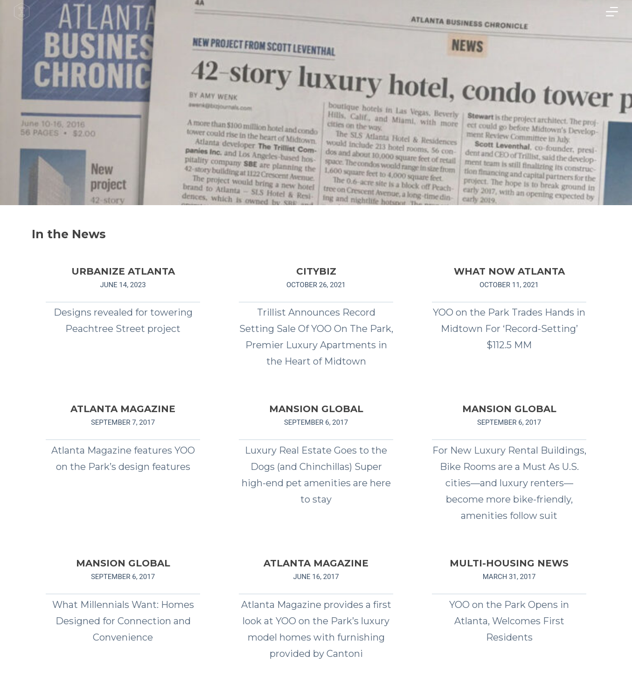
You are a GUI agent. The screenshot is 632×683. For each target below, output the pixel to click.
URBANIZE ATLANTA (123, 271)
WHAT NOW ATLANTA (509, 271)
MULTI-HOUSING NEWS (509, 563)
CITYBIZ (316, 271)
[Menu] (612, 12)
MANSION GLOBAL (316, 408)
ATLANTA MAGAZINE (122, 408)
